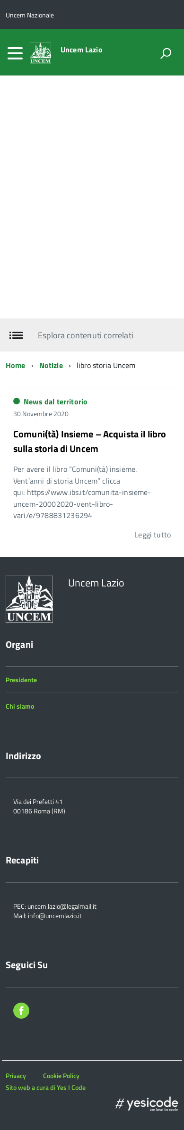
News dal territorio (56, 401)
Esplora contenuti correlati (85, 335)
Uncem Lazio (82, 49)
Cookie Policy (61, 1075)
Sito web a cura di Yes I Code (46, 1087)
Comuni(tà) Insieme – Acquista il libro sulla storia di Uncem (89, 441)
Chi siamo (20, 706)
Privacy (16, 1075)
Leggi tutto (152, 534)
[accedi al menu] (15, 53)
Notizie (51, 365)
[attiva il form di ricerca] (165, 53)
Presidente (21, 680)
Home (16, 365)
